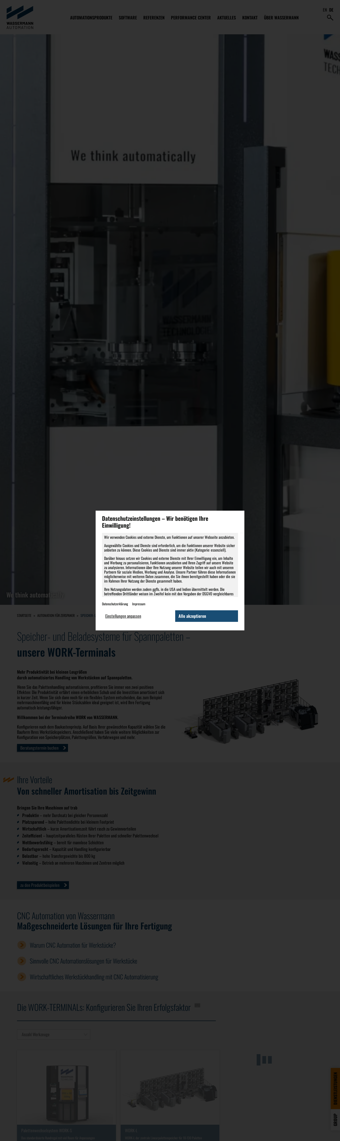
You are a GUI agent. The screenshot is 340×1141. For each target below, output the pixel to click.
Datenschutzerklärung (115, 603)
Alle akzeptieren (192, 616)
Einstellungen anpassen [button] (123, 616)
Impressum (138, 603)
